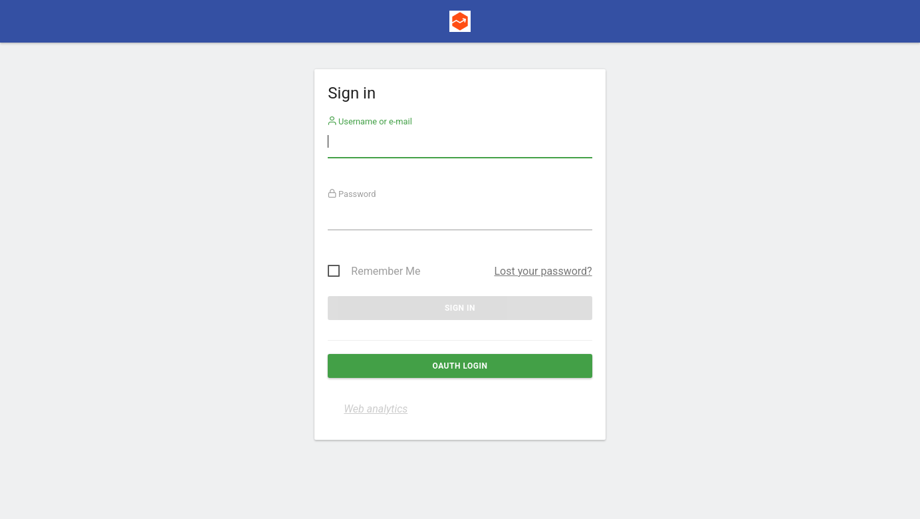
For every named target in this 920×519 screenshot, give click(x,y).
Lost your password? (543, 271)
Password (352, 194)
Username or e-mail (370, 121)
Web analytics (375, 409)
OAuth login (460, 366)
